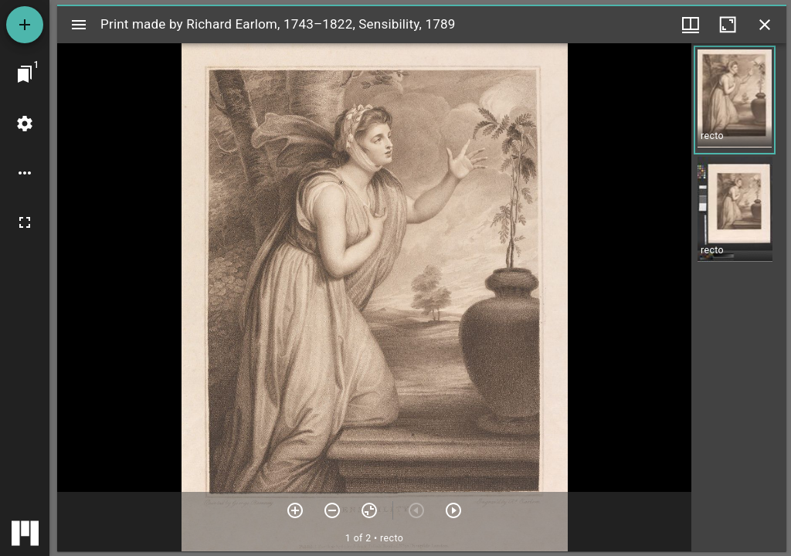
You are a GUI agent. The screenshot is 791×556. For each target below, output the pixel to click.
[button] (735, 100)
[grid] (738, 297)
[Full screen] (24, 222)
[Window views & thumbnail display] (690, 24)
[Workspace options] (24, 173)
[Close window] (764, 24)
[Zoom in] (295, 510)
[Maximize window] (727, 24)
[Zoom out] (332, 510)
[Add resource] (24, 24)
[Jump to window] (24, 74)
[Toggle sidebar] (78, 24)
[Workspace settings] (24, 123)
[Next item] (453, 510)
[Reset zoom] (369, 510)
